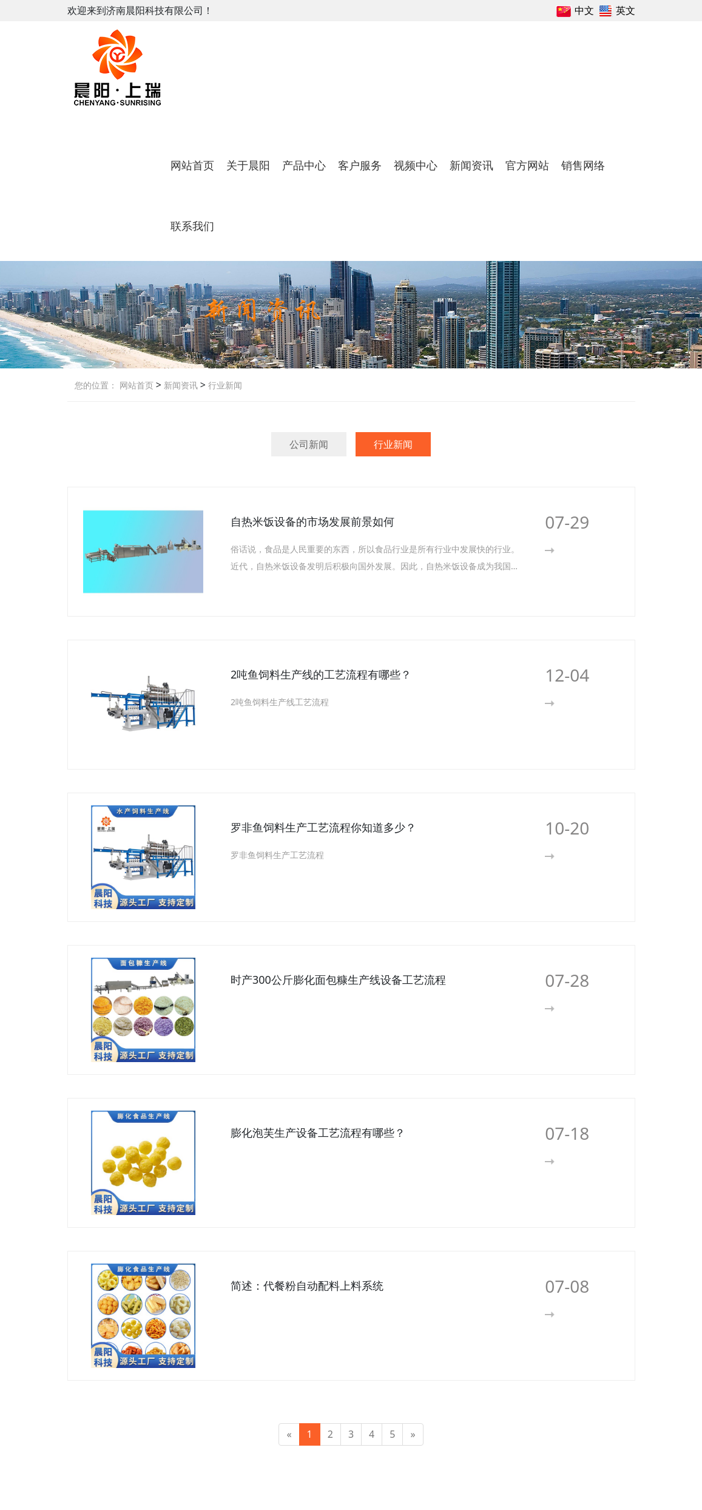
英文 (625, 10)
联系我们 (192, 225)
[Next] (412, 1434)
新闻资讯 (471, 165)
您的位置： (96, 385)
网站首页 (192, 165)
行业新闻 (224, 385)
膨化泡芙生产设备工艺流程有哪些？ (318, 1132)
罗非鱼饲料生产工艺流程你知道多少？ (323, 827)
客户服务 (360, 165)
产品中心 (304, 165)
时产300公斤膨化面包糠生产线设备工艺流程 (338, 979)
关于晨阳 (248, 165)
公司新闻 (308, 444)
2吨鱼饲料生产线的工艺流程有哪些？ (321, 674)
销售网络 (583, 165)
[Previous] (288, 1434)
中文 (584, 10)
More (569, 550)
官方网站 (527, 165)
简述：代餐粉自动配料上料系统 (307, 1285)
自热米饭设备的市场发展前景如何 (312, 521)
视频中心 (415, 165)
